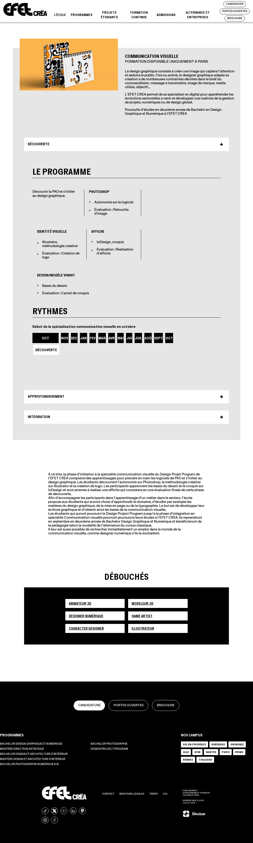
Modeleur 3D (142, 603)
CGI (165, 794)
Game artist (142, 616)
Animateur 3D (80, 603)
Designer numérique (86, 616)
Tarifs (153, 794)
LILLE (186, 752)
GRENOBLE (237, 744)
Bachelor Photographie (109, 744)
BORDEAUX (218, 744)
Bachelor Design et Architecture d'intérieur (34, 754)
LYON (197, 752)
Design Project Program (109, 749)
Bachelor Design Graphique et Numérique (31, 744)
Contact (108, 794)
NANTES (211, 752)
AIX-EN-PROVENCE (194, 744)
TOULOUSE (205, 760)
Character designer (86, 628)
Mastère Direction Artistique (22, 749)
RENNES (188, 760)
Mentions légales (132, 794)
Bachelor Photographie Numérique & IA (29, 764)
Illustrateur (143, 628)
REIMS (239, 752)
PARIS (226, 752)
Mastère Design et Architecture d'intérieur (32, 759)
